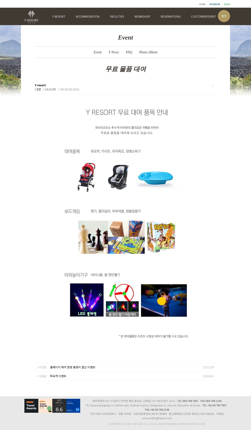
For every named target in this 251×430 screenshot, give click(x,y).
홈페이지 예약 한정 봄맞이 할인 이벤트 (72, 367)
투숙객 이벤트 (58, 376)
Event (98, 52)
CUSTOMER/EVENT (203, 16)
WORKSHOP (142, 16)
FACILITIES (117, 16)
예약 (224, 16)
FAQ (129, 52)
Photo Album (148, 52)
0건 (38, 89)
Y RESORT (58, 16)
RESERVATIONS (171, 16)
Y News (114, 52)
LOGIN (202, 4)
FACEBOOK (215, 4)
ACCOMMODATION (88, 16)
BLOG (227, 4)
